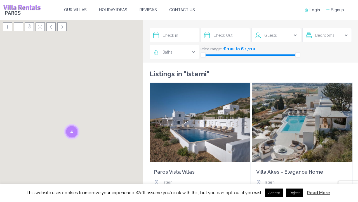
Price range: (211, 49)
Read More (318, 192)
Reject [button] (294, 193)
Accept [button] (274, 193)
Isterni (168, 182)
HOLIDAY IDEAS (113, 10)
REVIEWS (148, 10)
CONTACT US (182, 10)
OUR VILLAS (75, 10)
